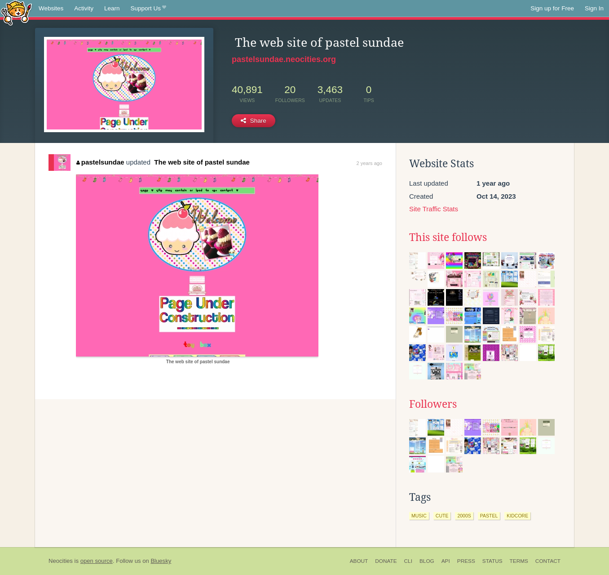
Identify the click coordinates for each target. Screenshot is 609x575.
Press (466, 561)
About (359, 561)
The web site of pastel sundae (201, 162)
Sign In (594, 8)
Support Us (148, 8)
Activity (83, 8)
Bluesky (160, 560)
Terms (519, 561)
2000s (464, 515)
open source (96, 560)
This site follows (448, 237)
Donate (386, 561)
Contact (547, 561)
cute (442, 515)
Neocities (61, 560)
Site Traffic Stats (433, 209)
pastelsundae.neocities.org (284, 59)
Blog (426, 561)
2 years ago (369, 163)
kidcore (517, 515)
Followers (433, 404)
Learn (112, 8)
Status (492, 561)
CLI (408, 561)
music (419, 515)
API (445, 561)
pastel (489, 515)
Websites (51, 8)
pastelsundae (100, 162)
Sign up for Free (552, 8)
